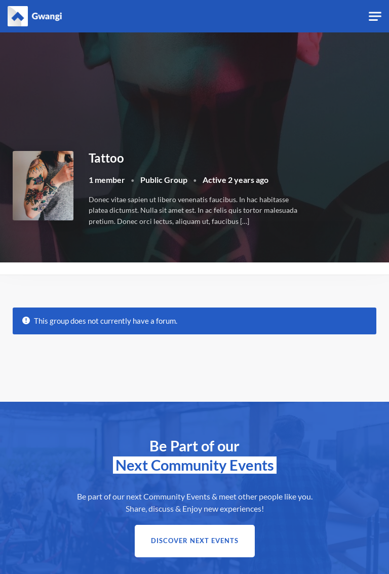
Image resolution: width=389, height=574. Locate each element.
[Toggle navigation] (375, 16)
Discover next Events (195, 541)
